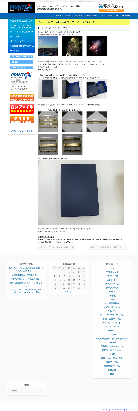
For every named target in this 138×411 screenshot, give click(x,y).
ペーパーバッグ (112, 327)
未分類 (112, 354)
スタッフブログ (106, 15)
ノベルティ (112, 311)
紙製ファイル (112, 362)
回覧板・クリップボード (112, 346)
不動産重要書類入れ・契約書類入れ (112, 338)
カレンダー (112, 280)
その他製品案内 (112, 303)
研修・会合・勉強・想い (112, 358)
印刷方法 (112, 342)
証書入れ (112, 370)
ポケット (112, 331)
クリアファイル (112, 284)
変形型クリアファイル (112, 350)
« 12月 (68, 291)
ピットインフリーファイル (112, 315)
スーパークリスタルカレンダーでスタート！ (56, 247)
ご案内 (112, 299)
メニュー (112, 334)
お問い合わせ (91, 15)
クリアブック (112, 288)
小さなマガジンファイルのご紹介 (26, 279)
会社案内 (78, 15)
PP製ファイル (112, 272)
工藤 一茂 (43, 28)
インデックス (112, 276)
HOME (58, 15)
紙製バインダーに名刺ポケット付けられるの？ (108, 247)
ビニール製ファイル (112, 319)
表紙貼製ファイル (112, 366)
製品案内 (68, 15)
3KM (112, 268)
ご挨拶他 (112, 295)
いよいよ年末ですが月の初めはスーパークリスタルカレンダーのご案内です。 (26, 292)
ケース (68, 28)
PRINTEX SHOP (123, 15)
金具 (112, 374)
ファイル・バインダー (112, 323)
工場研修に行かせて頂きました (26, 275)
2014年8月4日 (56, 28)
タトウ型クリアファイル (112, 307)
